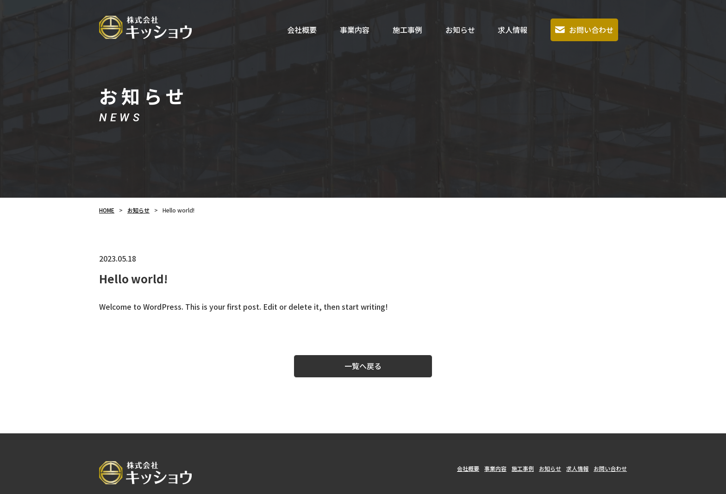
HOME (106, 210)
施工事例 (407, 29)
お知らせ (460, 29)
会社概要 (302, 29)
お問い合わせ (584, 29)
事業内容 (354, 29)
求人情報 (512, 29)
